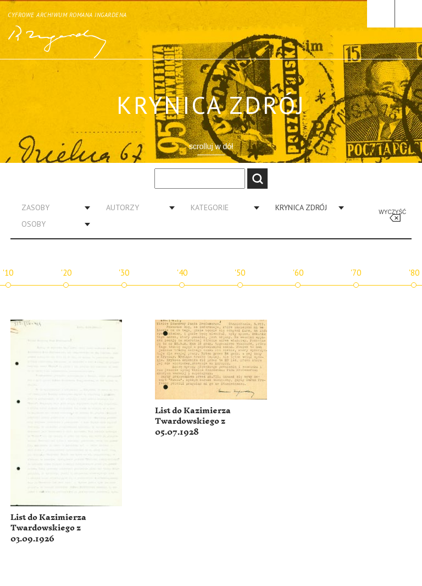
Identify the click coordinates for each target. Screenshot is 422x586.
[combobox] (51, 207)
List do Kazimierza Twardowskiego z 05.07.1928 (193, 421)
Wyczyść (392, 212)
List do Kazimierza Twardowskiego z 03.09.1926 (48, 528)
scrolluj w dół (211, 146)
